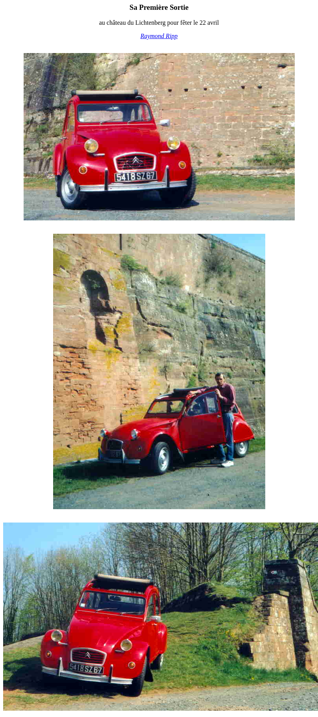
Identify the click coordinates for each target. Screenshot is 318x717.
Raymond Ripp (159, 36)
